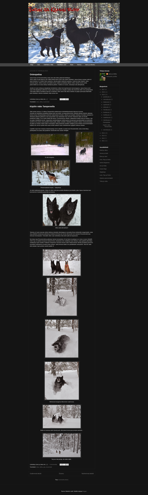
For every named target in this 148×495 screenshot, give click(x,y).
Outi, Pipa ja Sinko (105, 159)
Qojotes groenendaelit (106, 178)
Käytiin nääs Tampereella (42, 106)
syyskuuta (106, 104)
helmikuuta (106, 120)
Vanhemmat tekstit (88, 473)
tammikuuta (106, 130)
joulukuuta (106, 97)
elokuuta (106, 107)
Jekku (41, 102)
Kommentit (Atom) (63, 479)
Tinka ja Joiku (104, 181)
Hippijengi (102, 172)
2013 (103, 135)
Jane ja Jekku (112, 74)
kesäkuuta (106, 112)
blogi (31, 65)
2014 (103, 133)
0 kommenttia (53, 99)
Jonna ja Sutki (104, 153)
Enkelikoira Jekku (48, 65)
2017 (103, 89)
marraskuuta (107, 99)
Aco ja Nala (103, 166)
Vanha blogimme (104, 162)
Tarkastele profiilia (111, 76)
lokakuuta (106, 102)
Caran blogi (103, 169)
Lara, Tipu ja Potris (105, 175)
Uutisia (79, 65)
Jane (37, 102)
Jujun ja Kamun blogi (53, 9)
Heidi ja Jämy (104, 150)
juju (44, 467)
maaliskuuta (107, 117)
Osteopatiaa (36, 74)
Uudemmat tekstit (35, 473)
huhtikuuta (106, 115)
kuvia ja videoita (90, 65)
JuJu (38, 65)
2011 (103, 141)
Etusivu (61, 473)
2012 (103, 138)
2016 (103, 92)
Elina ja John (103, 156)
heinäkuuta (106, 109)
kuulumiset (46, 102)
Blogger (84, 491)
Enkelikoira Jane (61, 65)
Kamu (71, 65)
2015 (103, 94)
